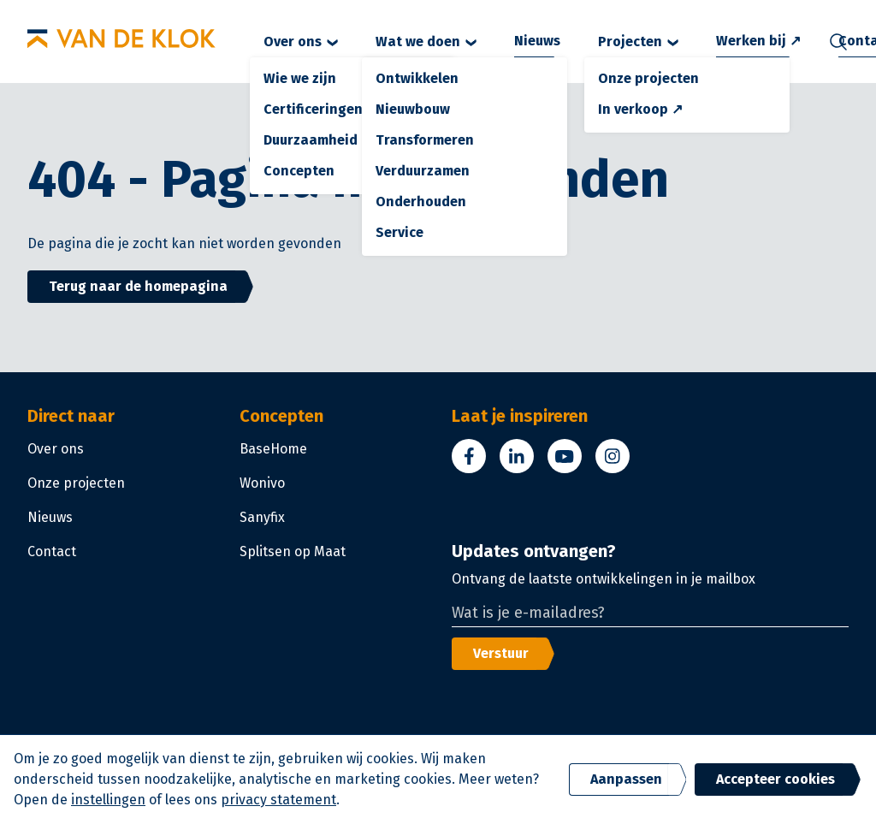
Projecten (638, 41)
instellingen (108, 799)
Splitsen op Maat (293, 551)
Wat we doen (426, 41)
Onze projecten (76, 483)
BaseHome (273, 449)
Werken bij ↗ (758, 41)
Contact (51, 551)
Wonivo (262, 483)
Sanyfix (262, 517)
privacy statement (278, 799)
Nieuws (537, 41)
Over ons (300, 41)
